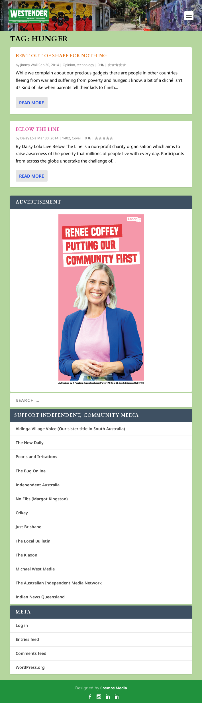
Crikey (22, 512)
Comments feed (31, 653)
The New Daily (30, 442)
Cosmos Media (113, 687)
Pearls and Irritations (36, 456)
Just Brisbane (28, 526)
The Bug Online (31, 471)
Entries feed (27, 639)
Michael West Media (35, 569)
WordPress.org (30, 667)
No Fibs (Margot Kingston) (42, 498)
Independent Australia (38, 484)
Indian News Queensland (40, 597)
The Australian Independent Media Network (59, 583)
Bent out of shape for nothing (61, 56)
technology (85, 64)
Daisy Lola (28, 138)
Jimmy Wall (29, 64)
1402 (66, 138)
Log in (22, 625)
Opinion (69, 64)
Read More (31, 102)
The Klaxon (26, 555)
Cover (76, 138)
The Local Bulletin (33, 541)
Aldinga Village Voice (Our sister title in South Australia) (70, 428)
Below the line (38, 129)
